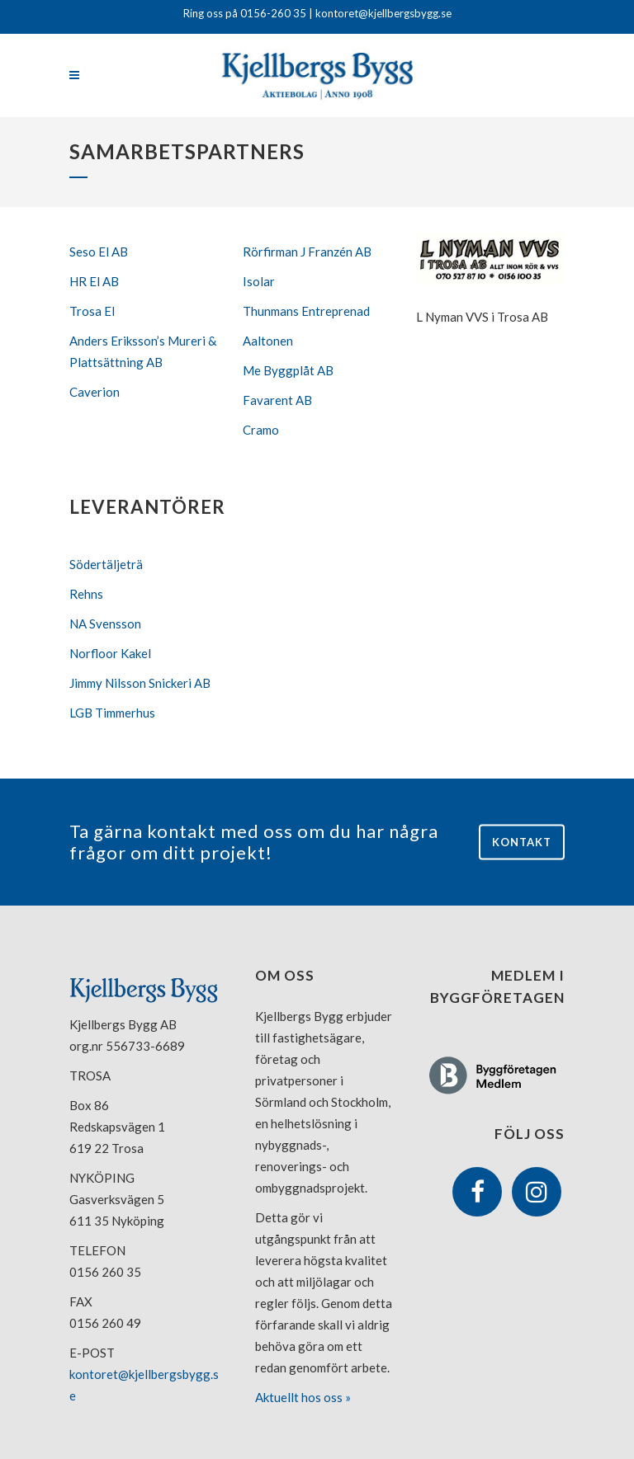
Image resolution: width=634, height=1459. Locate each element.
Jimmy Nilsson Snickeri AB (140, 682)
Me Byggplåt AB (288, 370)
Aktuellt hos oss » (303, 1397)
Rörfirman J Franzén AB (307, 251)
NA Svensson (105, 623)
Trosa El (92, 311)
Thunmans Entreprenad (306, 311)
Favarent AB (277, 400)
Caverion (94, 391)
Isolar (259, 281)
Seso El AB (98, 251)
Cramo (261, 429)
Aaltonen (268, 340)
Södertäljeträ (106, 564)
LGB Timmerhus (112, 712)
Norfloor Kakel (110, 653)
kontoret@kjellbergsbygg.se (382, 13)
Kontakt (521, 841)
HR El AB (94, 281)
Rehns (86, 593)
